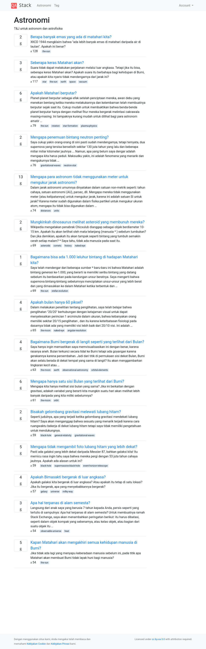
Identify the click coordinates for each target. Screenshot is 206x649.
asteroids (45, 245)
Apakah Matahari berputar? (53, 93)
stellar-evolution (60, 291)
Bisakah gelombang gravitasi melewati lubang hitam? (75, 411)
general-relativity (63, 435)
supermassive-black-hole (67, 465)
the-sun (46, 51)
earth (63, 81)
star (45, 81)
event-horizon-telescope (95, 465)
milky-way (68, 491)
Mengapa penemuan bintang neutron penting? (69, 137)
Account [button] (185, 5)
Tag (56, 5)
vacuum (83, 81)
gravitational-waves (50, 165)
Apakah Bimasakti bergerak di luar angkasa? (68, 477)
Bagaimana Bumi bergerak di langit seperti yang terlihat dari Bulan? (87, 341)
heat (67, 531)
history (68, 245)
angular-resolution (77, 330)
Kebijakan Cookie (36, 643)
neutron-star (70, 165)
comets (57, 245)
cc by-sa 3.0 (158, 639)
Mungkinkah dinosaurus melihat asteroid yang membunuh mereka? (87, 222)
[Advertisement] (80, 598)
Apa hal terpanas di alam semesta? (60, 503)
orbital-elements (99, 370)
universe (55, 491)
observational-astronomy (75, 370)
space (72, 81)
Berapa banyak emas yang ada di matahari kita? (70, 37)
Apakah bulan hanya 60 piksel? (56, 302)
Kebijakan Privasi (60, 643)
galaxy (44, 491)
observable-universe (51, 531)
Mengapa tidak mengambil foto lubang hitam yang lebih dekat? (83, 446)
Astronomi (44, 5)
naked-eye (80, 245)
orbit (56, 400)
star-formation (70, 126)
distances (46, 210)
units (56, 210)
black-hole (46, 435)
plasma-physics (89, 126)
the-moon (46, 330)
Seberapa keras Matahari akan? (57, 62)
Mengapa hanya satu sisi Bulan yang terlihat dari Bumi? (77, 381)
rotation (56, 126)
